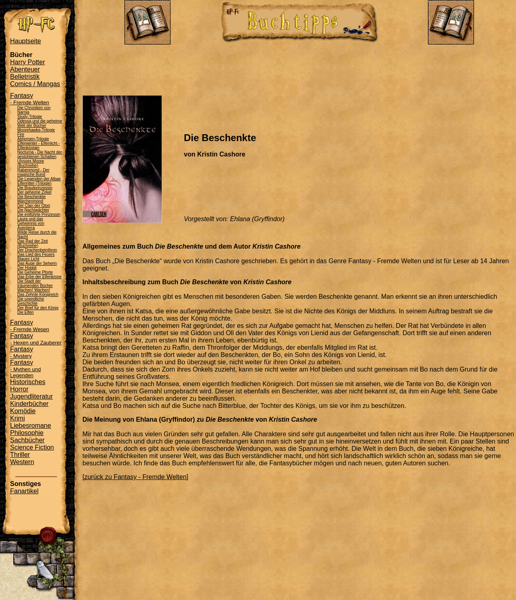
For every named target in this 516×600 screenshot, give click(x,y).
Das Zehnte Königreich (38, 294)
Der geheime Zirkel (34, 192)
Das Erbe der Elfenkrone (39, 277)
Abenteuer (25, 69)
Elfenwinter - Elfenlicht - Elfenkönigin (38, 145)
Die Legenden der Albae (39, 179)
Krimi (17, 418)
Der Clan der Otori (33, 205)
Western (22, 461)
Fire (20, 134)
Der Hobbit (27, 268)
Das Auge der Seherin (37, 263)
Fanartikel (24, 491)
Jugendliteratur (31, 396)
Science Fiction (32, 447)
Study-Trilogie (29, 116)
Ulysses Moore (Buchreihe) (30, 163)
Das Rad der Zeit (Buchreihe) (32, 243)
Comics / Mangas (35, 83)
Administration (36, 3)
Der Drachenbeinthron (37, 250)
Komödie (23, 411)
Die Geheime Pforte (35, 272)
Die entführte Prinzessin (38, 214)
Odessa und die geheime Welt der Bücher (39, 123)
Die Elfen (25, 312)
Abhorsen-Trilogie (33, 139)
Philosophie (27, 432)
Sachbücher (27, 440)
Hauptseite (25, 41)
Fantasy (29, 99)
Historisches (27, 381)
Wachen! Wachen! (33, 290)
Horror (19, 389)
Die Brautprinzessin (35, 188)
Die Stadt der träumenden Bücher (35, 283)
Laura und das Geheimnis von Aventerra (30, 223)
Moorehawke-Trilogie (36, 130)
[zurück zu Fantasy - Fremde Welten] (135, 476)
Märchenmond (30, 201)
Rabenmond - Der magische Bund (33, 172)
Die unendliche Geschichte (30, 301)
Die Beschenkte (31, 196)
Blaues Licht (28, 259)
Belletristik (25, 76)
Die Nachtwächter (33, 210)
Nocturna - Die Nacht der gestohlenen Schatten (39, 154)
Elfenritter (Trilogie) (34, 183)
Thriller (20, 454)
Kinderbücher (29, 403)
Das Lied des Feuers (36, 254)
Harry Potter (27, 62)
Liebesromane (30, 425)
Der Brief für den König (38, 308)
